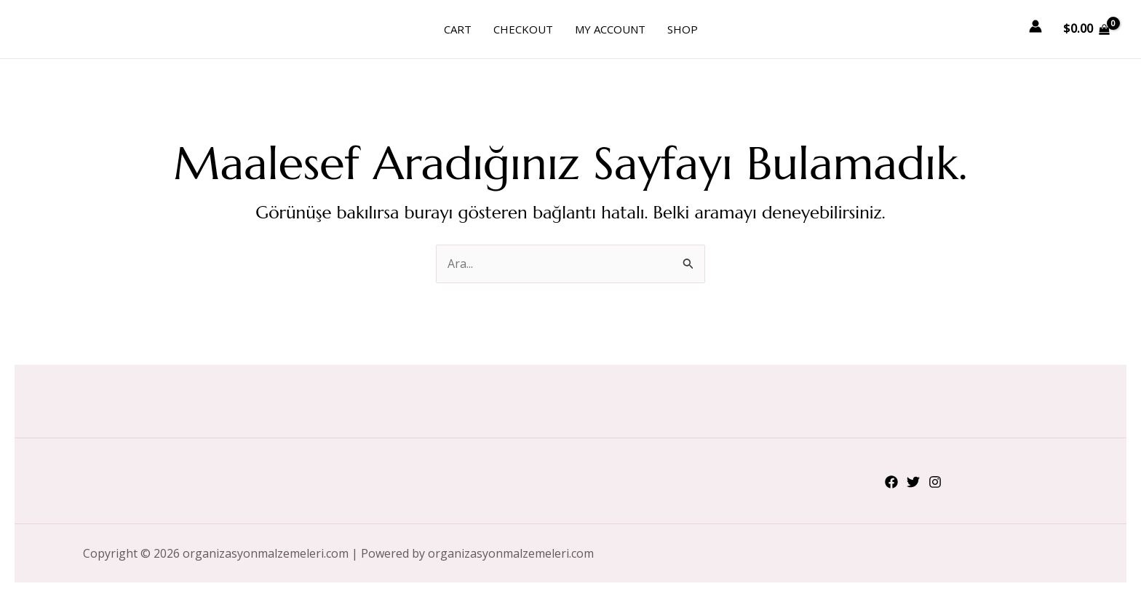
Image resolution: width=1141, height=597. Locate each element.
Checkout (523, 29)
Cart (458, 29)
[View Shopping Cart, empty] (1086, 29)
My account (610, 29)
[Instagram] (935, 482)
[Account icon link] (1035, 26)
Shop (682, 29)
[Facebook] (891, 482)
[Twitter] (913, 482)
